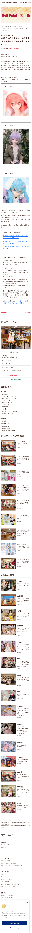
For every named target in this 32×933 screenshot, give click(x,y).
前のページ (4, 312)
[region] (14, 916)
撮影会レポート (7, 428)
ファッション (6, 404)
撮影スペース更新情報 (8, 430)
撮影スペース (5, 424)
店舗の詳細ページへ (16, 375)
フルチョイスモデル (8, 400)
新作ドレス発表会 (7, 414)
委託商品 (5, 406)
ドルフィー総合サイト (7, 860)
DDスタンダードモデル (9, 398)
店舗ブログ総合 (5, 26)
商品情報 (16, 48)
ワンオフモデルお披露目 (9, 412)
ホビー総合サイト (6, 874)
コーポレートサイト (6, 845)
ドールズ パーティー (8, 416)
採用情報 (3, 847)
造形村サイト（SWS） (7, 879)
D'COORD (5, 394)
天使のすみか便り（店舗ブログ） (10, 863)
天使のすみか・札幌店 (7, 895)
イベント (3, 409)
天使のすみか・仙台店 (7, 898)
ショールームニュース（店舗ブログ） (11, 884)
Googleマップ (6, 361)
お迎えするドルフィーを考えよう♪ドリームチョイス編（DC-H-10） (15, 237)
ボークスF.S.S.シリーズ (7, 876)
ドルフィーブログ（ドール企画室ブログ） (12, 865)
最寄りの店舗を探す (16, 379)
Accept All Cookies (14, 923)
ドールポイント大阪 (16, 26)
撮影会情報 (5, 426)
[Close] (27, 903)
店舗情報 (3, 418)
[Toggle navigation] (4, 5)
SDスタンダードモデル (9, 396)
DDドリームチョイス (8, 402)
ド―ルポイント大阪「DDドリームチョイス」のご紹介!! (15, 302)
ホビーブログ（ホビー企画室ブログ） (11, 886)
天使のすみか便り (17, 2)
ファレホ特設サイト (6, 882)
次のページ (27, 312)
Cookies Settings (15, 928)
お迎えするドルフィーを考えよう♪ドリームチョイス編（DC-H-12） (15, 242)
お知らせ (11, 48)
